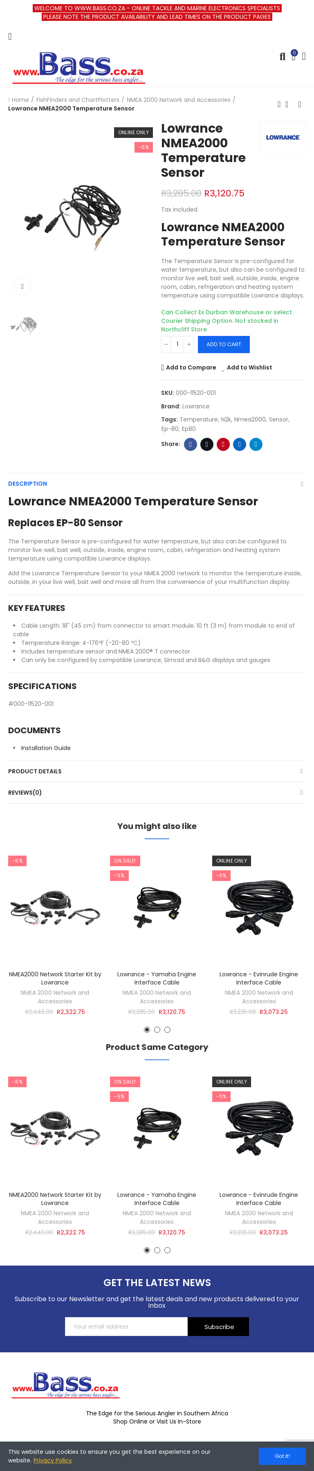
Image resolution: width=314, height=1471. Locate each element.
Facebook (190, 444)
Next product (300, 104)
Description (27, 484)
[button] (147, 1030)
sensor (278, 419)
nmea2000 (250, 419)
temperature (198, 419)
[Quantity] (177, 344)
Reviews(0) (25, 792)
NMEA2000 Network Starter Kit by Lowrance (55, 978)
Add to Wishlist (249, 367)
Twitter (207, 444)
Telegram (256, 444)
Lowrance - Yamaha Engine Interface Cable (156, 978)
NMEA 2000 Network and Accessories (55, 997)
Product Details (35, 771)
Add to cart (223, 344)
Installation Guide (46, 748)
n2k (226, 419)
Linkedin (239, 444)
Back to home (289, 104)
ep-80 (170, 429)
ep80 (189, 429)
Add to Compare (191, 367)
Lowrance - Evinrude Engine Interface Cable (259, 978)
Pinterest (223, 444)
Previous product (279, 104)
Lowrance (196, 406)
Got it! (282, 1456)
